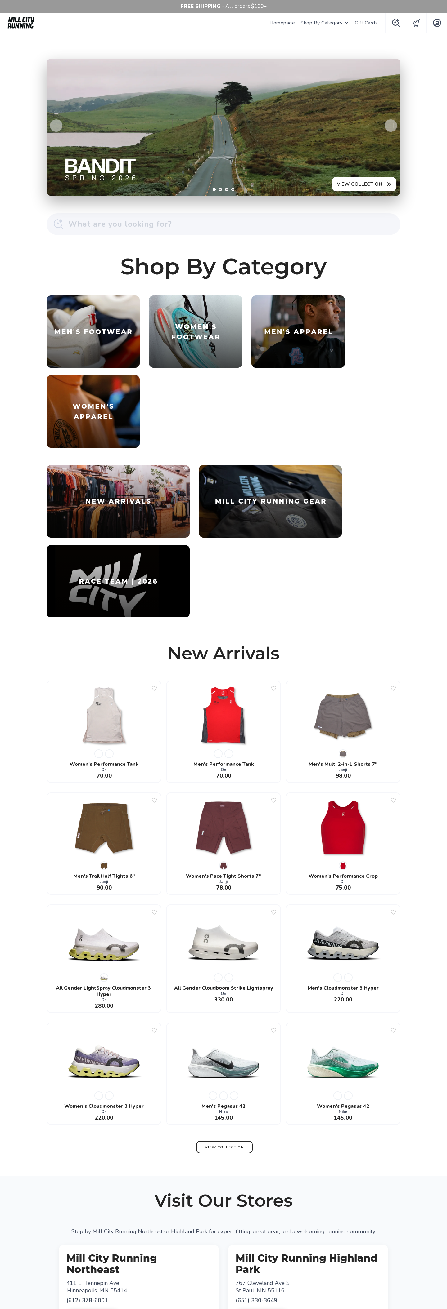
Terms (189, 1256)
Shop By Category (321, 23)
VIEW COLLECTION (359, 184)
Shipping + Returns (244, 1256)
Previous (56, 125)
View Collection (224, 997)
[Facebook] (205, 1240)
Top (225, 1297)
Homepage (281, 23)
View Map (141, 1164)
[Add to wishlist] (154, 539)
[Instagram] (242, 1240)
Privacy (209, 1256)
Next (391, 125)
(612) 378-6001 (87, 1150)
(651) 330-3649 (256, 1150)
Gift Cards (365, 23)
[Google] (223, 1240)
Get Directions (93, 1164)
